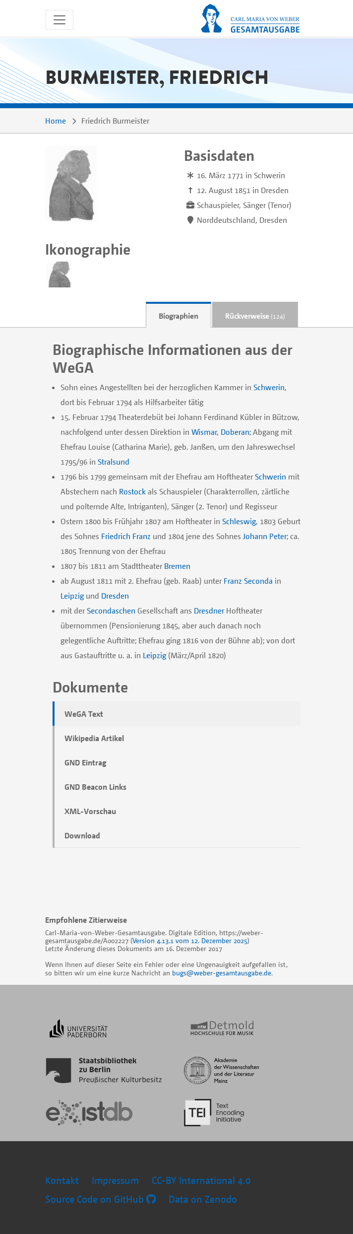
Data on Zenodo (203, 1199)
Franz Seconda (248, 581)
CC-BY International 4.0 (201, 1180)
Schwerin (269, 387)
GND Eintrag (85, 762)
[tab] (178, 315)
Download (82, 835)
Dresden (115, 596)
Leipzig (72, 596)
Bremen (177, 566)
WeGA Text (83, 714)
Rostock (132, 491)
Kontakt (62, 1180)
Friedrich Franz (126, 536)
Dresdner (209, 611)
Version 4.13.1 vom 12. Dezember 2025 (189, 940)
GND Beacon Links (95, 787)
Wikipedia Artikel (94, 738)
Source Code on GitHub (100, 1199)
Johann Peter (265, 536)
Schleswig (239, 521)
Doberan (235, 432)
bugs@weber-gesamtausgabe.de (221, 972)
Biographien (178, 315)
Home (55, 121)
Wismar (204, 432)
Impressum (115, 1180)
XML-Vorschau (90, 811)
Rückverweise (255, 315)
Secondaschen (111, 611)
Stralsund (113, 462)
